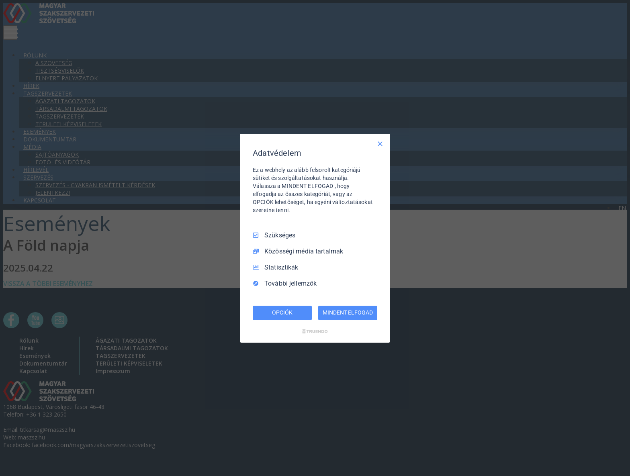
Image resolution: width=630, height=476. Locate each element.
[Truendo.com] (315, 331)
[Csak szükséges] (380, 143)
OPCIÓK (282, 312)
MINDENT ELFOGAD (347, 312)
